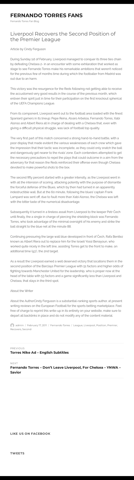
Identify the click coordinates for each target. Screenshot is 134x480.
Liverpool (89, 325)
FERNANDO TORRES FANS (46, 15)
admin (20, 325)
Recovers (15, 329)
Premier (112, 325)
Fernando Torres (60, 325)
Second (26, 329)
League (78, 325)
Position (101, 325)
